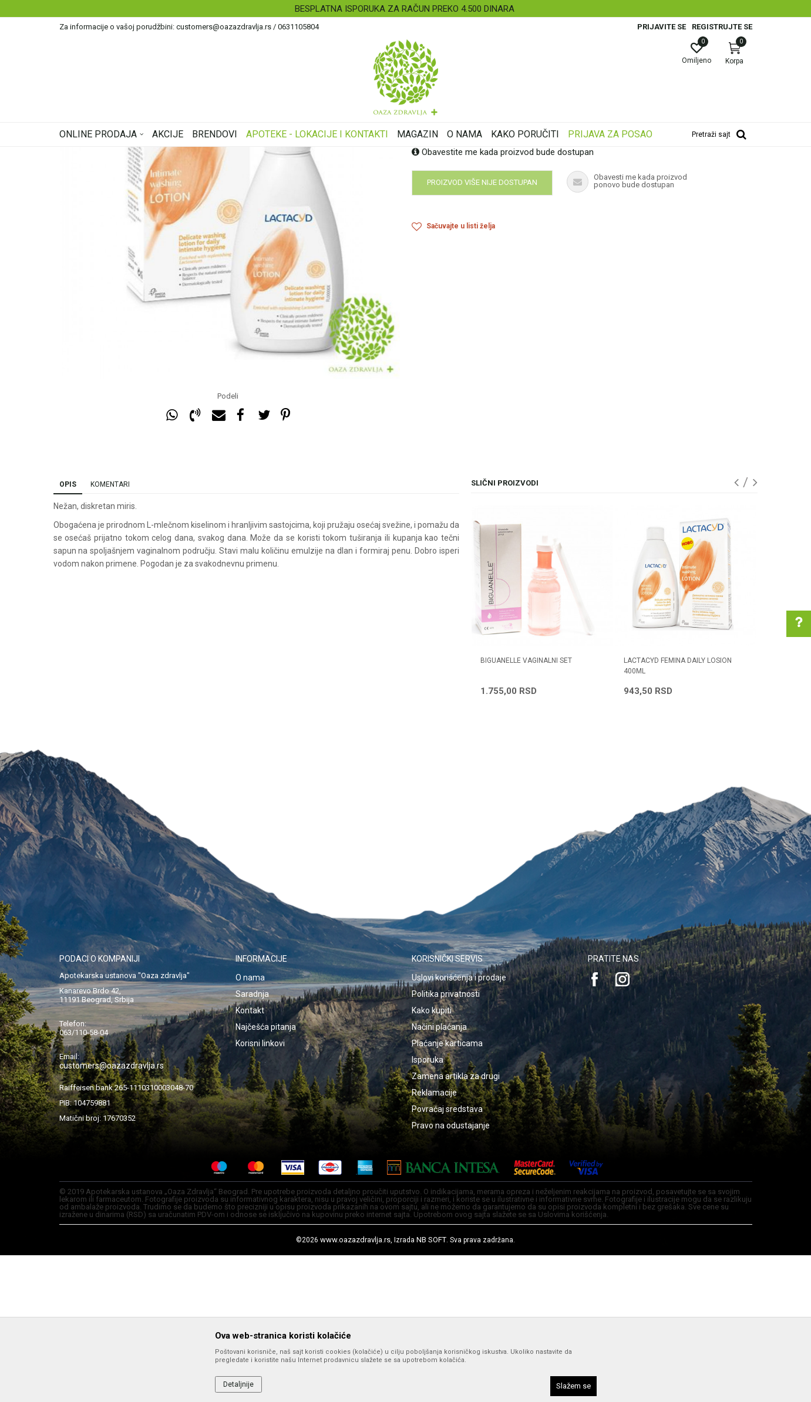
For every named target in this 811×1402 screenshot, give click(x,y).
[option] (405, 9)
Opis (67, 631)
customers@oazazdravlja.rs (111, 1212)
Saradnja (252, 1140)
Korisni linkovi (260, 1190)
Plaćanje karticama (447, 1190)
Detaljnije (238, 1384)
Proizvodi (178, 154)
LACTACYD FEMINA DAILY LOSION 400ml (678, 812)
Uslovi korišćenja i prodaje (459, 1124)
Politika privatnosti (446, 1140)
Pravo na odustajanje (451, 1272)
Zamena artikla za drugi (456, 1223)
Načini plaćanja (439, 1173)
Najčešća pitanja (265, 1173)
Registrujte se (722, 26)
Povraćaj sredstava (447, 1256)
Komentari (110, 631)
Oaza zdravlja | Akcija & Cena (106, 154)
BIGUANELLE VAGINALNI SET (526, 807)
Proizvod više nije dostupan (482, 329)
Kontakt (249, 1157)
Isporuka (427, 1206)
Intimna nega (223, 154)
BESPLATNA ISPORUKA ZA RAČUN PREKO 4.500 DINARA (404, 9)
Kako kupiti (432, 1157)
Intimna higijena (280, 154)
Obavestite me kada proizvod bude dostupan (503, 299)
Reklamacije (434, 1239)
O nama (250, 1124)
